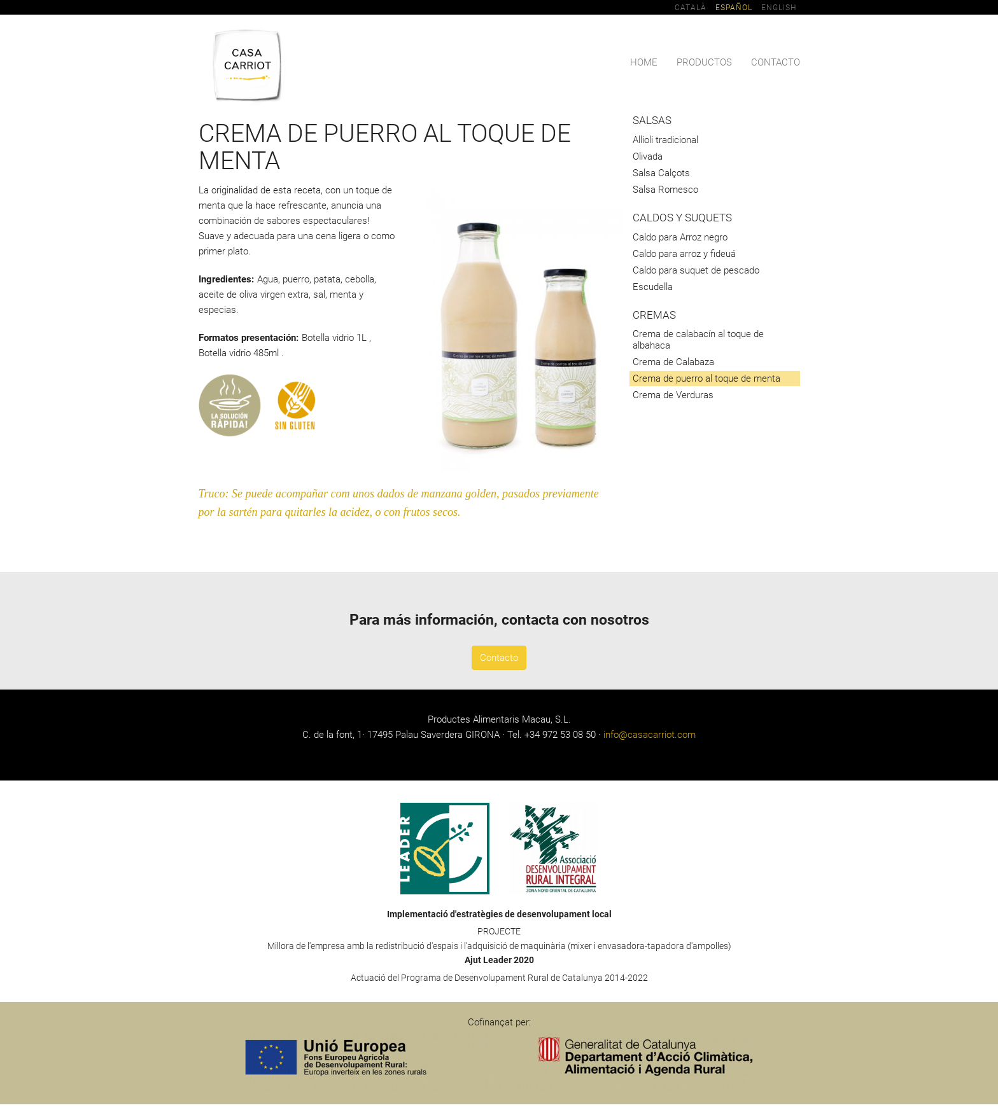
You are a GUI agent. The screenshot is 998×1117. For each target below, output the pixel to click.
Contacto (775, 62)
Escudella (653, 287)
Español (733, 7)
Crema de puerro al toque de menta (706, 378)
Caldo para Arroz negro (680, 237)
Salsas (652, 120)
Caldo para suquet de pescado (696, 270)
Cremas (654, 315)
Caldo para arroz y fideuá (684, 254)
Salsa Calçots (661, 173)
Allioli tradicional (665, 140)
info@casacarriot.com (649, 734)
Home (643, 62)
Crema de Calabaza (673, 362)
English (778, 7)
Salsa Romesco (665, 189)
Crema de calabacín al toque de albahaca (698, 339)
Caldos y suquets (682, 218)
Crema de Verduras (673, 395)
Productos (704, 62)
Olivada (648, 156)
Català (690, 7)
